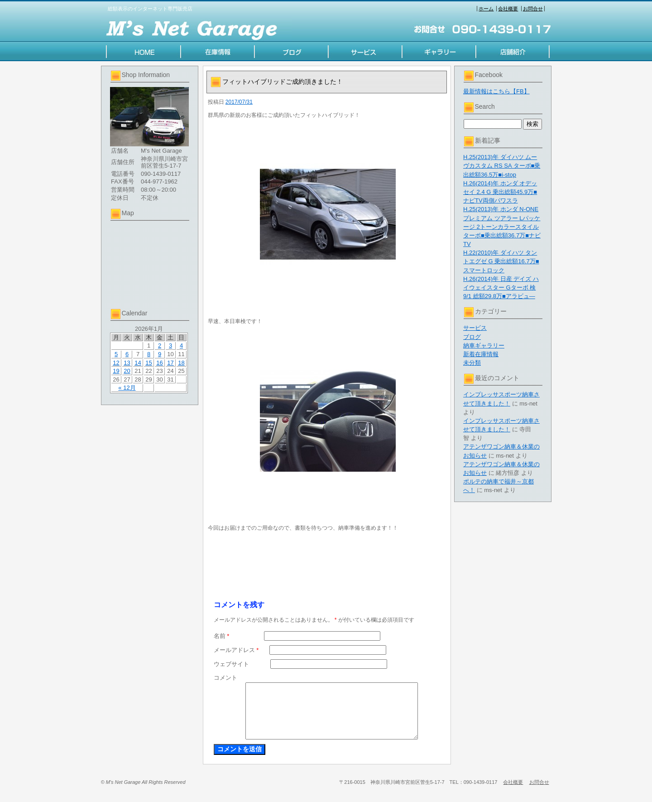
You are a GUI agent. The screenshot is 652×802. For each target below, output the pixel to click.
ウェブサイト (231, 664)
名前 (222, 636)
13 (127, 362)
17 (170, 362)
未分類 (472, 362)
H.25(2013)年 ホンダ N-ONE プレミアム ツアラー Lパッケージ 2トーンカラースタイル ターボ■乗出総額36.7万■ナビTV (502, 226)
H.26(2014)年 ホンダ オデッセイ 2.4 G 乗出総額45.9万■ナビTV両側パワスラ (500, 192)
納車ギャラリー (483, 345)
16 (159, 362)
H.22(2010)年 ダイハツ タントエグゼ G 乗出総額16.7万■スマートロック (501, 261)
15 (148, 362)
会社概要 (508, 8)
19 (116, 370)
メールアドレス (236, 650)
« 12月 (126, 387)
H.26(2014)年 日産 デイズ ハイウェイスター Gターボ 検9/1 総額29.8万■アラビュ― (501, 287)
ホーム (486, 8)
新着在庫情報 (481, 354)
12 (116, 362)
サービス (475, 327)
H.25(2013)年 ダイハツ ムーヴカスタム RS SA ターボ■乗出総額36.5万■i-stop (501, 166)
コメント (225, 677)
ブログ (472, 336)
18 (181, 362)
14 (137, 362)
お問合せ (533, 8)
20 (127, 370)
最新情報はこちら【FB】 (496, 91)
